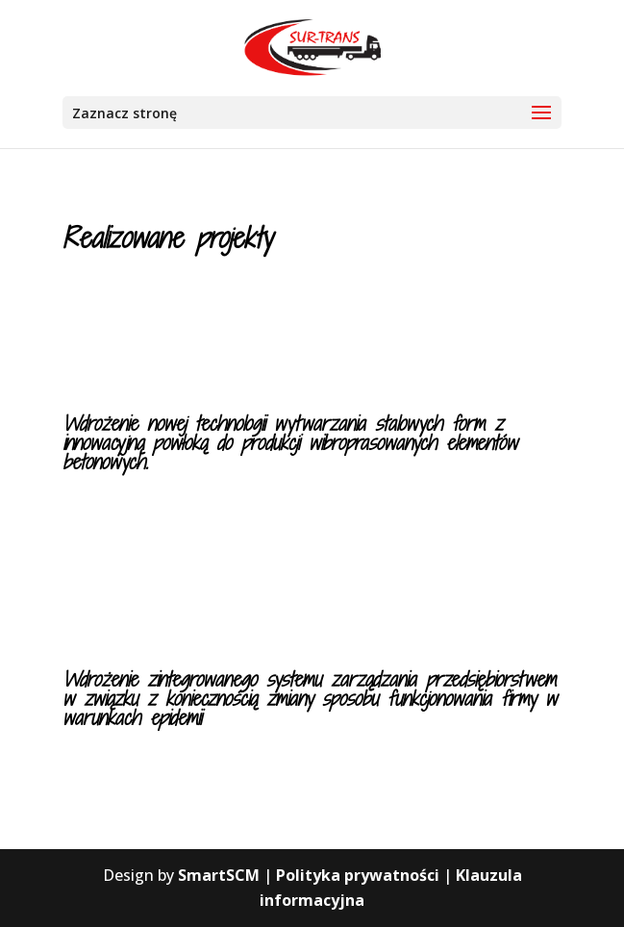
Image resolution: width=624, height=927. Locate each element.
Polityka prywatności (357, 875)
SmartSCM (219, 875)
